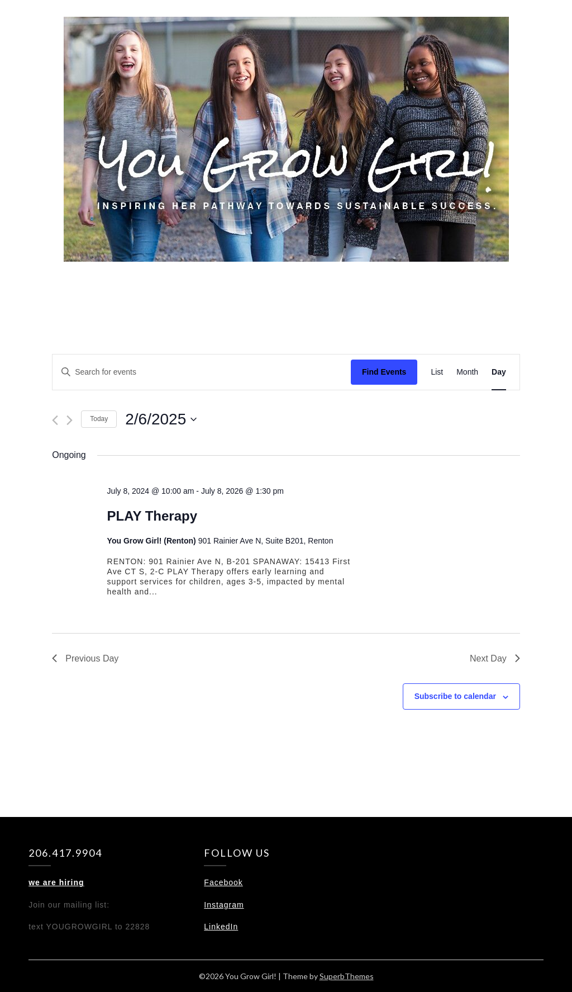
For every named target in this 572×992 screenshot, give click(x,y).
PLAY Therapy (152, 515)
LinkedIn (221, 926)
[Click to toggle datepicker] (161, 419)
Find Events (384, 371)
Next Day (495, 658)
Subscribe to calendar (455, 696)
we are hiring (56, 882)
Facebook (223, 882)
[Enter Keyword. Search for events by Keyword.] (202, 372)
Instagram (224, 904)
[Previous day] (55, 420)
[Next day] (69, 420)
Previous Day (85, 658)
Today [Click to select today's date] (99, 419)
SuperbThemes (347, 976)
